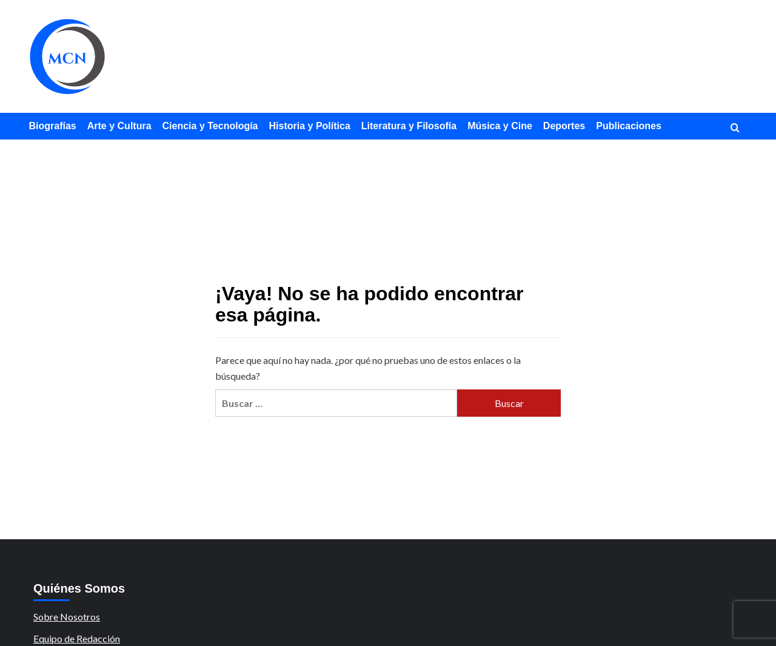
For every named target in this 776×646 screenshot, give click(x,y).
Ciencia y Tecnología (210, 126)
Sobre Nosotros (66, 616)
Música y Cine (499, 126)
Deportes (564, 126)
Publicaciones (628, 126)
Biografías (52, 126)
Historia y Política (309, 126)
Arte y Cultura (119, 126)
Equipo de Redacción (76, 638)
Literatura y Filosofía (409, 126)
